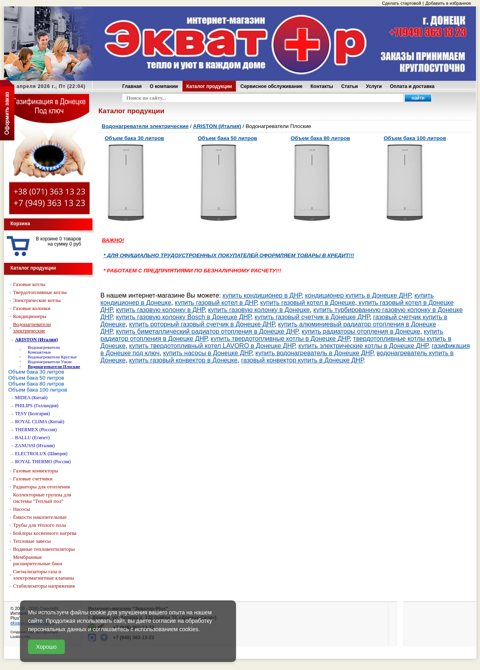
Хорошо (46, 647)
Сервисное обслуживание (271, 86)
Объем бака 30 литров (134, 138)
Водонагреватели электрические (145, 126)
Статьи (349, 86)
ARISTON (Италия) (217, 126)
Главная (132, 86)
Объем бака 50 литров (227, 138)
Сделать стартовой (401, 3)
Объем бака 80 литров (320, 138)
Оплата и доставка (412, 86)
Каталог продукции (209, 86)
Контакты (321, 86)
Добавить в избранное (448, 3)
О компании (164, 86)
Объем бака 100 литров (415, 138)
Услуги (374, 86)
